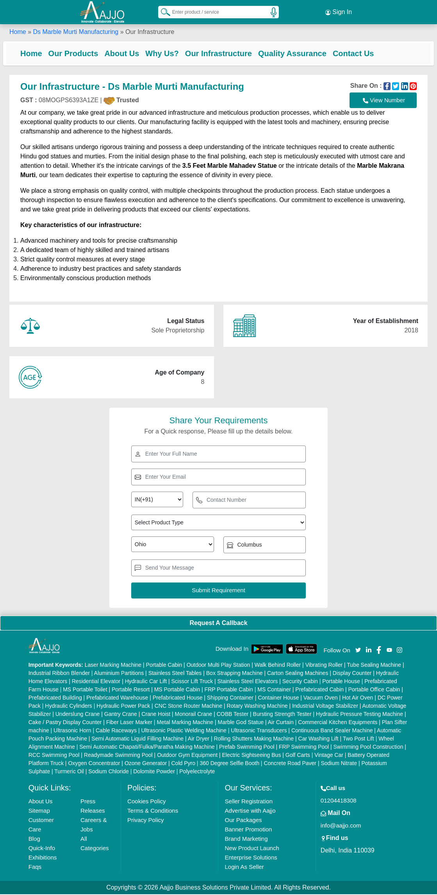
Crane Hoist (155, 715)
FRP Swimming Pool (304, 747)
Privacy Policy (145, 820)
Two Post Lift (358, 739)
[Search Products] (162, 11)
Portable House (341, 682)
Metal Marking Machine (185, 723)
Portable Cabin (164, 665)
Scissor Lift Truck (192, 682)
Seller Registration (249, 802)
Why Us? (168, 52)
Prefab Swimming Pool (247, 747)
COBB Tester (232, 715)
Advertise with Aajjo (250, 811)
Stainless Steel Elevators (248, 682)
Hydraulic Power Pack (123, 706)
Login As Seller (244, 867)
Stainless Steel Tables (175, 674)
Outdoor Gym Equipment (187, 756)
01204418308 (339, 801)
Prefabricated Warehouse (117, 698)
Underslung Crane (77, 715)
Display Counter (352, 674)
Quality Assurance (298, 52)
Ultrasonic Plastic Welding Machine (183, 731)
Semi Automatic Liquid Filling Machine (137, 739)
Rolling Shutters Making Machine (254, 739)
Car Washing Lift (318, 739)
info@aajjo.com (341, 826)
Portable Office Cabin (374, 690)
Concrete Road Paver (290, 764)
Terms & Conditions (152, 811)
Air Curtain (281, 723)
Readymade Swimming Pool (118, 756)
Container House (278, 698)
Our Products (80, 52)
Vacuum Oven (320, 698)
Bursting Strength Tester (282, 715)
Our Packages (243, 820)
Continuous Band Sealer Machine (332, 731)
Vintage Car (328, 756)
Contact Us (359, 52)
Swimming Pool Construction (368, 747)
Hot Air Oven (357, 698)
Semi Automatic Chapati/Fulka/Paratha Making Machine (146, 747)
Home (17, 31)
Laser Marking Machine (113, 665)
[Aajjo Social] (358, 650)
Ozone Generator (146, 764)
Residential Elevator (96, 682)
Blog (34, 839)
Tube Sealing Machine (374, 665)
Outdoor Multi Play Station (218, 665)
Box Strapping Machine (234, 674)
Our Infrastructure (224, 52)
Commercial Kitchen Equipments (337, 723)
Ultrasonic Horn (72, 731)
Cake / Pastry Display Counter (65, 723)
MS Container (274, 690)
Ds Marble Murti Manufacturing (75, 31)
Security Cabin (300, 682)
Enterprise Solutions (251, 858)
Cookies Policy (146, 802)
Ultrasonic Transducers (259, 731)
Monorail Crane (193, 715)
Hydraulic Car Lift (146, 682)
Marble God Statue (241, 723)
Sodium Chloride (108, 772)
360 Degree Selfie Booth (229, 764)
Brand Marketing (246, 839)
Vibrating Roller (323, 665)
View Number (384, 101)
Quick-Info (42, 848)
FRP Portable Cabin (229, 690)
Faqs (35, 867)
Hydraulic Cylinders (68, 706)
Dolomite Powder (154, 772)
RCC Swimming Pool (54, 756)
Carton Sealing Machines (297, 674)
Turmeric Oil (69, 772)
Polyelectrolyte (197, 772)
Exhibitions (43, 858)
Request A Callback (218, 623)
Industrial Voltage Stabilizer (325, 706)
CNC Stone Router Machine (189, 706)
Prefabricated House (178, 698)
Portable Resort (131, 690)
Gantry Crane (120, 715)
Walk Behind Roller (278, 665)
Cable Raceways (116, 731)
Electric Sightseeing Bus (251, 756)
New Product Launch (252, 848)
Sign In (338, 11)
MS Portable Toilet (85, 690)
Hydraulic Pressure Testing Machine (359, 715)
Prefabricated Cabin (319, 690)
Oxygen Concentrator (94, 764)
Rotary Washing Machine (257, 706)
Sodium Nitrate (339, 764)
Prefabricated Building (55, 698)
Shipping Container (230, 698)
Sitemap (39, 811)
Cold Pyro (183, 764)
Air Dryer (198, 739)
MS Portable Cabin (177, 690)
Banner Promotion (248, 830)
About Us (128, 52)
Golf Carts (297, 756)
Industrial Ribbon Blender (59, 674)
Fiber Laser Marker (129, 723)
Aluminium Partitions (119, 674)
